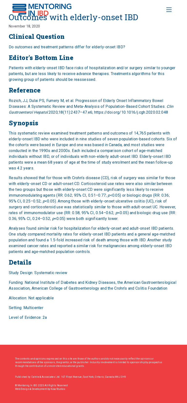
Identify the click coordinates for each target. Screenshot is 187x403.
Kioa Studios (58, 389)
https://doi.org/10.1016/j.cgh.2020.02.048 (131, 112)
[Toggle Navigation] (169, 10)
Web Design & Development (31, 389)
